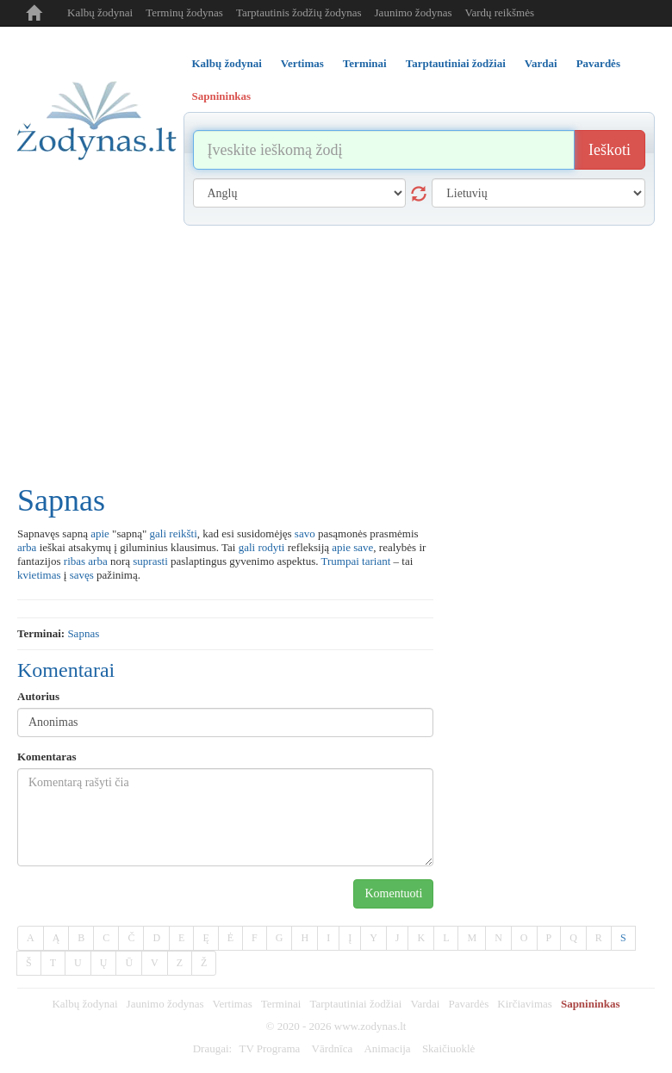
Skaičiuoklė (448, 1048)
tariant (376, 561)
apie (99, 533)
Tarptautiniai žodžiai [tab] (456, 63)
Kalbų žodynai (100, 12)
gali (158, 533)
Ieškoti (609, 149)
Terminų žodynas (184, 12)
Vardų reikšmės (499, 12)
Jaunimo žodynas (413, 12)
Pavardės (468, 1003)
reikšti (183, 533)
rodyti (271, 547)
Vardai (424, 1003)
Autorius (38, 696)
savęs (82, 574)
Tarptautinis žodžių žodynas (299, 12)
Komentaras (47, 756)
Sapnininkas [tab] (222, 96)
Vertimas (232, 1003)
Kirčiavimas (524, 1003)
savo (305, 533)
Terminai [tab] (365, 63)
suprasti (150, 561)
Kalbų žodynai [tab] (227, 63)
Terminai (281, 1003)
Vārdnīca (332, 1048)
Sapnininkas (590, 1003)
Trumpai (340, 561)
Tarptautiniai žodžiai (355, 1003)
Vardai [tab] (541, 63)
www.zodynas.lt (370, 1026)
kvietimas (39, 574)
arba (26, 547)
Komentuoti (393, 893)
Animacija (387, 1048)
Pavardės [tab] (598, 63)
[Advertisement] (336, 354)
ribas (74, 561)
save (363, 547)
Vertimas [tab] (302, 63)
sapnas (83, 633)
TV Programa (269, 1048)
